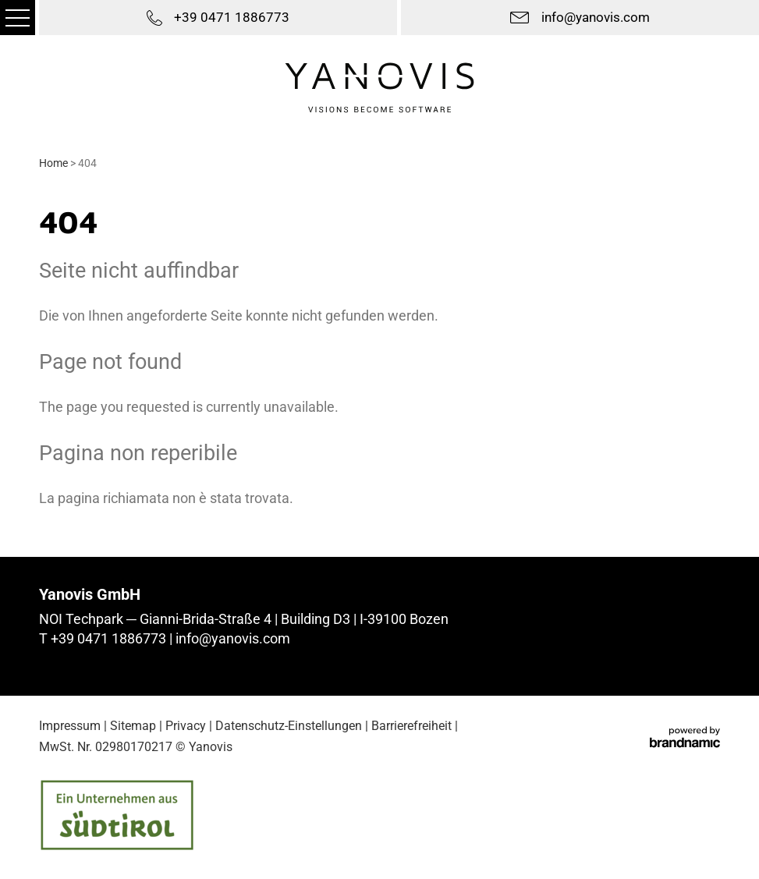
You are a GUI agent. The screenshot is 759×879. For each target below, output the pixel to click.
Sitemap (133, 725)
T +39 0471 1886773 (104, 638)
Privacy (185, 725)
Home (54, 163)
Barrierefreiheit (411, 725)
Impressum (70, 725)
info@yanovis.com (233, 638)
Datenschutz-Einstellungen (288, 725)
